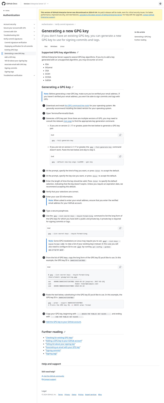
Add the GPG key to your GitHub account (63, 322)
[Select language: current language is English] (160, 3)
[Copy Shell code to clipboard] (120, 135)
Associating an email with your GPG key (63, 347)
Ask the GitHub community (53, 376)
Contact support (49, 379)
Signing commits (53, 350)
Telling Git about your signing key (60, 344)
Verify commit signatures (64, 24)
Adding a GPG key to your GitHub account (64, 341)
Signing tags (51, 353)
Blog (100, 394)
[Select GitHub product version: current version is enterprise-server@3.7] (36, 3)
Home (6, 11)
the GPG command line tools (77, 105)
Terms (60, 394)
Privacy (67, 394)
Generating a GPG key (57, 87)
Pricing (80, 394)
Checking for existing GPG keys (59, 337)
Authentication (11, 15)
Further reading (53, 332)
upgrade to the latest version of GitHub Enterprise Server (100, 15)
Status (74, 394)
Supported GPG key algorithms (60, 52)
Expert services (90, 394)
